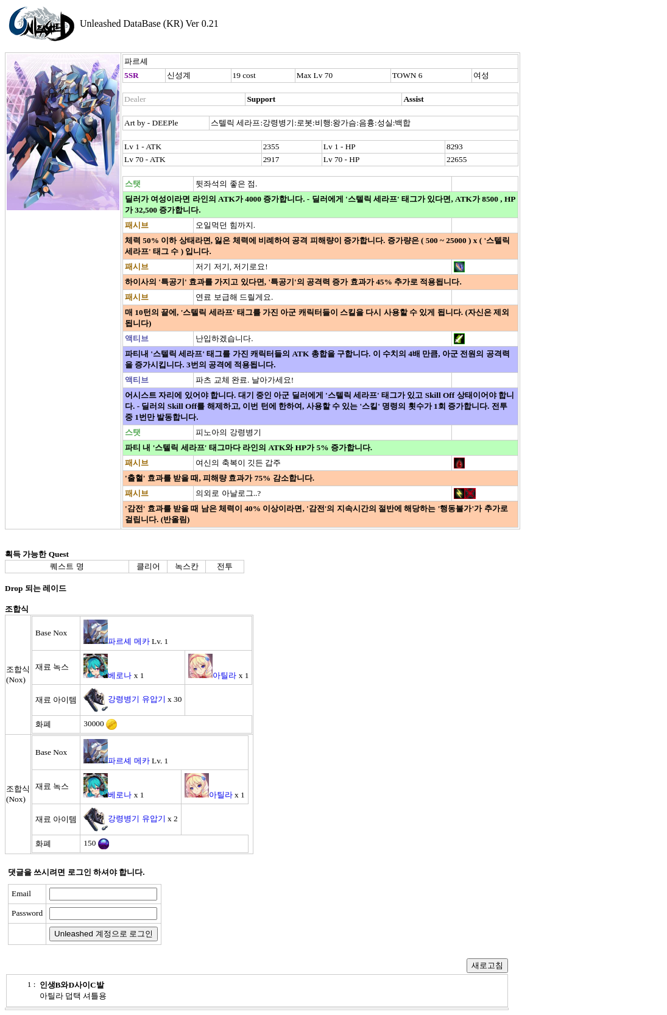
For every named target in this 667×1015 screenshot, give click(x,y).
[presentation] (260, 914)
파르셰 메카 (128, 641)
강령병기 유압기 (136, 699)
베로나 (120, 675)
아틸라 (224, 675)
